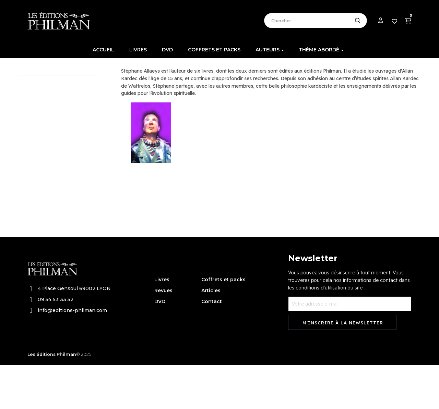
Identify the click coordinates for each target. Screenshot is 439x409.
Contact (211, 346)
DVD (159, 346)
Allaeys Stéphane (42, 99)
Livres (161, 324)
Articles (211, 335)
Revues (163, 335)
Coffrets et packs (223, 324)
